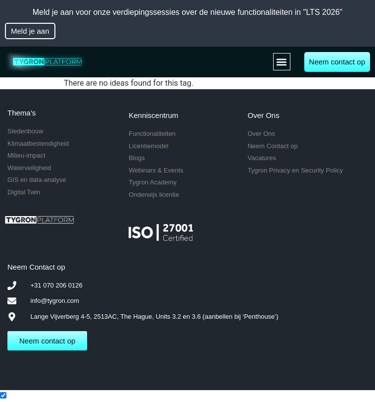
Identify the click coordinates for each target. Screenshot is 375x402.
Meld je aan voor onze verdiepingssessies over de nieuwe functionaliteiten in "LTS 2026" (188, 12)
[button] (281, 61)
